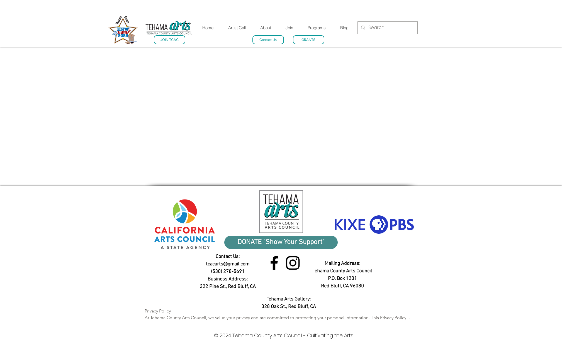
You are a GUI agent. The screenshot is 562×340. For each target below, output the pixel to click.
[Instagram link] (293, 263)
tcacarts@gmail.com (227, 264)
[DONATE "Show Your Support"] (281, 242)
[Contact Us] (268, 39)
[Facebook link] (274, 263)
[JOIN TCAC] (169, 39)
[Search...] (387, 28)
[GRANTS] (308, 39)
